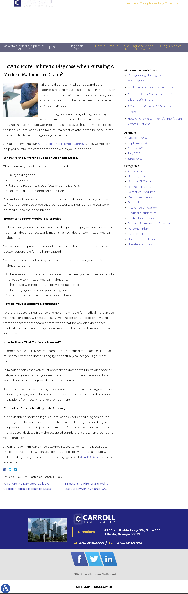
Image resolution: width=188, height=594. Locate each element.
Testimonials (100, 19)
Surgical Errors (138, 233)
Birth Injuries (137, 176)
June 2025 (135, 159)
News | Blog (116, 19)
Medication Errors (141, 218)
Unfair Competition (142, 239)
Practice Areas (83, 19)
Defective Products (141, 192)
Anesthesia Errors (140, 171)
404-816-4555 (171, 10)
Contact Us (131, 19)
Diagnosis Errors (76, 47)
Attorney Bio (66, 19)
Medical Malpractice (142, 213)
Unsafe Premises (140, 244)
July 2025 (134, 153)
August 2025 (136, 148)
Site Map (83, 587)
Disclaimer (103, 587)
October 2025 (137, 138)
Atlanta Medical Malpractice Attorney (24, 47)
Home (53, 19)
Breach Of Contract (141, 181)
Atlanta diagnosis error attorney (61, 144)
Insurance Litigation (142, 207)
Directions (86, 532)
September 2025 (139, 143)
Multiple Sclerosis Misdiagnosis (150, 87)
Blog (56, 47)
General (133, 202)
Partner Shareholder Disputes (149, 223)
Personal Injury (138, 228)
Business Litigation (141, 186)
